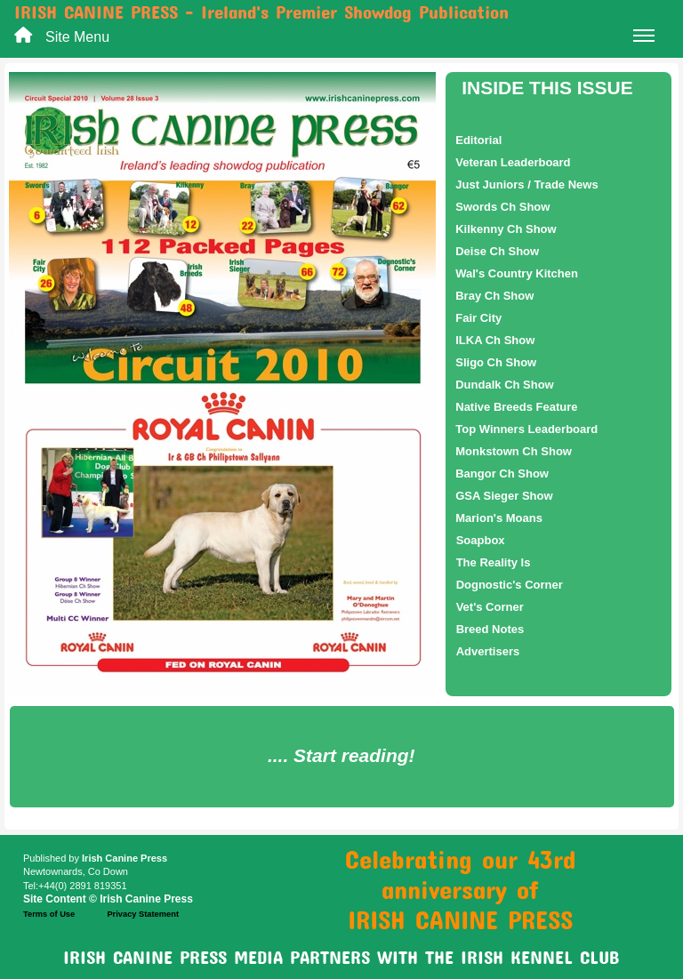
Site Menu (350, 39)
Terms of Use (49, 914)
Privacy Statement (143, 914)
